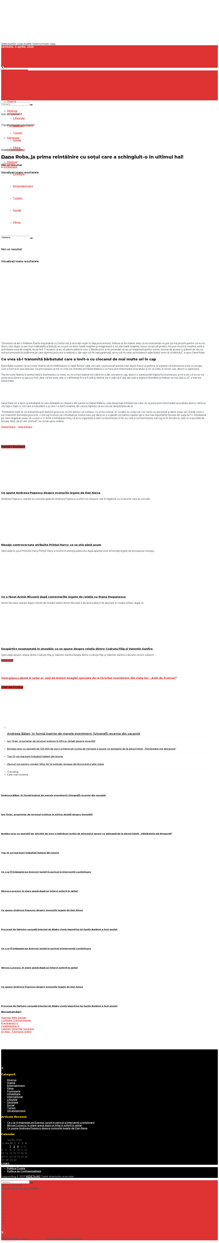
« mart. (5, 1163)
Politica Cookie (16, 1168)
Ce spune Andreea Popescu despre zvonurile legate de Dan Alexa (50, 492)
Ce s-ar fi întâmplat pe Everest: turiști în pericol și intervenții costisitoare (46, 872)
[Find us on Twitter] (2, 68)
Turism (11, 1108)
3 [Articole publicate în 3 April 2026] (18, 1146)
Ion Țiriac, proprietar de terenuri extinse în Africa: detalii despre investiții (51, 741)
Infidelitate (16, 149)
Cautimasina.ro (10, 1026)
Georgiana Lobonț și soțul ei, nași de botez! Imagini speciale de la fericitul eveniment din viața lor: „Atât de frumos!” (89, 678)
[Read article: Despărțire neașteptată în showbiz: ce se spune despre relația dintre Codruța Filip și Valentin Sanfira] (104, 625)
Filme (17, 222)
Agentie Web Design (13, 1017)
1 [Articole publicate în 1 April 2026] (10, 1146)
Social (10, 1105)
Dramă (11, 74)
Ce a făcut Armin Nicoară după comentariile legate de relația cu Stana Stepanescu (63, 597)
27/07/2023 (8, 164)
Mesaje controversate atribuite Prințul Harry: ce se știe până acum (51, 545)
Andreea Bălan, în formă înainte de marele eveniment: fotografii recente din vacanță (73, 733)
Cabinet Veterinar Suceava (17, 1029)
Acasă (5, 149)
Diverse (12, 162)
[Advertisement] (89, 21)
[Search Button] (31, 238)
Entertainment (16, 1085)
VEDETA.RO (33, 1176)
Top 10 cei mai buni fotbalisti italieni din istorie (35, 756)
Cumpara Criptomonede (16, 1020)
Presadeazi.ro (9, 1023)
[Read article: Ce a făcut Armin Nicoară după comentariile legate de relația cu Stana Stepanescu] (104, 573)
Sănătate (12, 1102)
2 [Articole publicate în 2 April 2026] (14, 1146)
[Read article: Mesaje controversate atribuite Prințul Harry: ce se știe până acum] (104, 521)
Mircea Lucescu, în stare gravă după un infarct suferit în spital (39, 891)
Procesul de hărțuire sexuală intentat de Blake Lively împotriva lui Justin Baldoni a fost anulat (59, 929)
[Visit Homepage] (23, 64)
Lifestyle (12, 1099)
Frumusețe (13, 1091)
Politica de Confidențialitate (24, 1171)
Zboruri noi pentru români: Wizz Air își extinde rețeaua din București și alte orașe (55, 764)
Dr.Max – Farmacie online (16, 1031)
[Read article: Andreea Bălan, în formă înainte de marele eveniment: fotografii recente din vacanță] (107, 710)
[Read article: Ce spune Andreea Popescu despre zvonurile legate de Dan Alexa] (104, 470)
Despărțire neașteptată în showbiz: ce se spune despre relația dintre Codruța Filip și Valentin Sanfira (77, 649)
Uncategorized (16, 1111)
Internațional (15, 1097)
